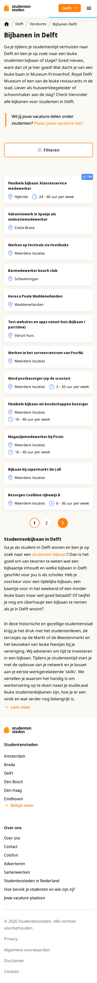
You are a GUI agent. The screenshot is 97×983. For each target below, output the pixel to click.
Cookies (11, 971)
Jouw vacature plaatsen (24, 898)
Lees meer (20, 707)
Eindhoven (13, 799)
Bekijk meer (22, 805)
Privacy (11, 939)
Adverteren (14, 863)
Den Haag (13, 790)
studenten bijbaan (49, 554)
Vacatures (38, 23)
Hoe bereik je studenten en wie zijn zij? (39, 889)
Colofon (11, 855)
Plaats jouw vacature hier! (58, 123)
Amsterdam (14, 756)
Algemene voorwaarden (27, 950)
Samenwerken (17, 872)
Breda (9, 764)
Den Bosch (13, 781)
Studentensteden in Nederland (31, 880)
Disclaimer (14, 960)
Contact (11, 846)
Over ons (12, 838)
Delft (19, 23)
